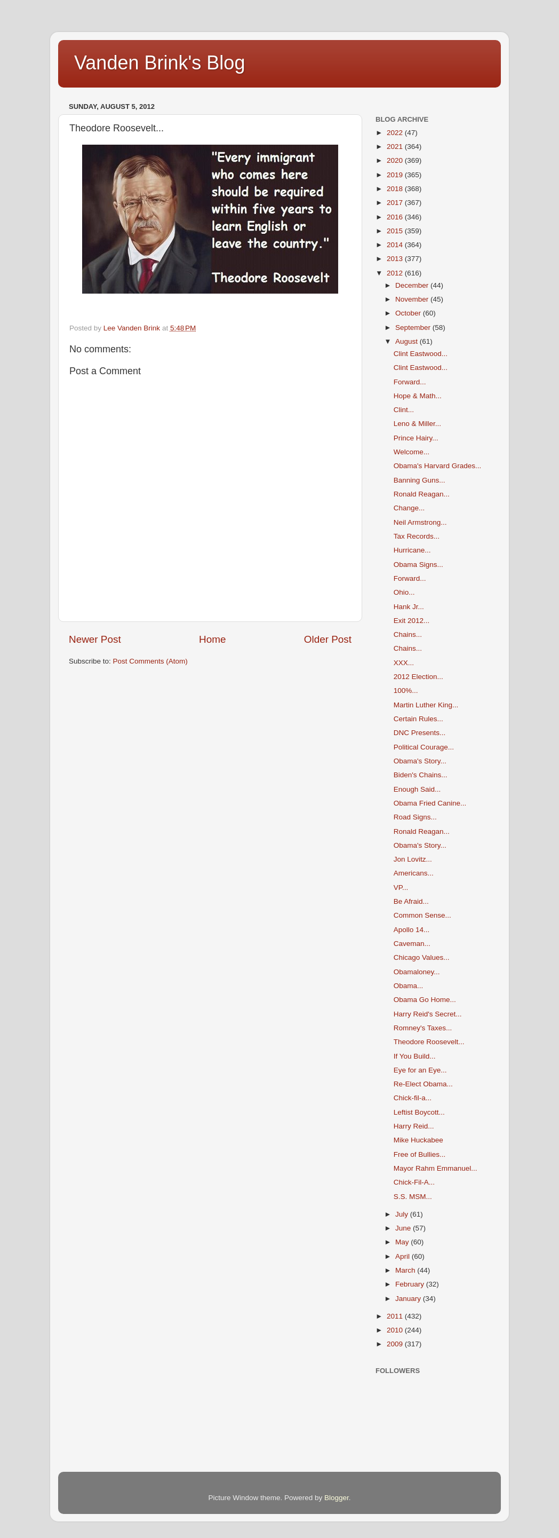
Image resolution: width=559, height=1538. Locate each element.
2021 (396, 147)
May (403, 1242)
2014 (396, 245)
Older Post (328, 639)
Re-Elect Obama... (423, 1084)
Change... (409, 508)
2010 (396, 1330)
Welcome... (411, 452)
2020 (396, 160)
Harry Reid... (414, 1126)
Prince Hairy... (416, 438)
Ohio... (404, 592)
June (404, 1228)
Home (212, 639)
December (412, 285)
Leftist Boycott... (419, 1112)
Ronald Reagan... (422, 494)
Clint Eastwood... (421, 354)
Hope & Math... (418, 396)
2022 (396, 133)
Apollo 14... (412, 930)
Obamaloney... (417, 972)
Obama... (409, 986)
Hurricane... (412, 550)
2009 (396, 1344)
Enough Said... (417, 789)
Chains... (408, 634)
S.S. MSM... (413, 1197)
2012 (396, 273)
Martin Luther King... (426, 705)
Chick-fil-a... (413, 1098)
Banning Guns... (419, 480)
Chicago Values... (422, 957)
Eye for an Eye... (420, 1070)
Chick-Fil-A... (414, 1182)
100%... (406, 691)
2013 (396, 259)
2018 (396, 189)
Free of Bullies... (420, 1154)
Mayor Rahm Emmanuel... (435, 1168)
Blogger (336, 1498)
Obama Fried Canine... (430, 803)
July (402, 1214)
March (406, 1270)
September (414, 328)
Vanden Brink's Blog (159, 63)
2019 (396, 175)
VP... (401, 888)
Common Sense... (422, 915)
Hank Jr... (409, 607)
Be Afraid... (411, 901)
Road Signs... (415, 817)
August (407, 341)
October (409, 313)
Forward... (410, 382)
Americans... (414, 873)
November (412, 299)
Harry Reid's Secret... (428, 1014)
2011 (396, 1316)
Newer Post (95, 639)
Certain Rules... (418, 719)
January (409, 1299)
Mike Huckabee (418, 1140)
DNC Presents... (420, 733)
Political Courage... (424, 747)
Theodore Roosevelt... (429, 1042)
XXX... (404, 663)
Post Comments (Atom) (150, 661)
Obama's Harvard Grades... (438, 466)
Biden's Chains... (421, 775)
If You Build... (415, 1056)
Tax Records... (417, 536)
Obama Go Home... (425, 1000)
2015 (396, 231)
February (410, 1284)
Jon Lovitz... (413, 859)
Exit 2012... (412, 621)
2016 (396, 217)
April (403, 1256)
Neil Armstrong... (420, 522)
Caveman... (412, 944)
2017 (396, 203)
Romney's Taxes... (423, 1028)
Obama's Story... (420, 761)
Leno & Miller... (417, 424)
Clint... (404, 410)
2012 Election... (418, 677)
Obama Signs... (418, 565)
